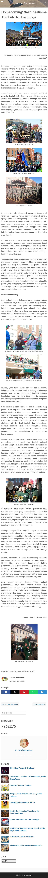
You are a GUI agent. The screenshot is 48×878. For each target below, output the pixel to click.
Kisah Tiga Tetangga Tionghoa (20, 785)
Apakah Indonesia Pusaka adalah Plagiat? (24, 820)
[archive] (8, 861)
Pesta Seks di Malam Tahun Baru (21, 837)
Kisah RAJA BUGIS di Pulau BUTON (22, 802)
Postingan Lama (39, 704)
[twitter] (14, 692)
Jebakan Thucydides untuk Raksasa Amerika (25, 845)
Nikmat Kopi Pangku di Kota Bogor (22, 768)
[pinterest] (23, 692)
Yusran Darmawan (24, 750)
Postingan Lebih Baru (10, 704)
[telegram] (42, 692)
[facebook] (5, 692)
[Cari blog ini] (45, 2)
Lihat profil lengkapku (24, 755)
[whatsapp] (33, 692)
